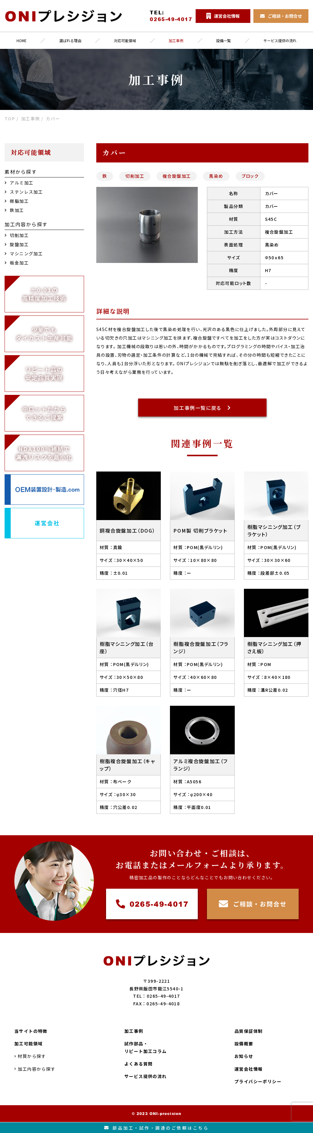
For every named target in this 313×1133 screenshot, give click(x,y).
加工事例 (176, 40)
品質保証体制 (248, 1031)
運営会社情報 (248, 1069)
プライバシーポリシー (258, 1081)
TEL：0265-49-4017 (156, 996)
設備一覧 (223, 40)
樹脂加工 (17, 201)
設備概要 (243, 1043)
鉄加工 (14, 210)
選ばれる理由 (70, 40)
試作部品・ (145, 1047)
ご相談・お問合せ (253, 904)
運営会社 (47, 523)
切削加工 (134, 176)
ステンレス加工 (24, 192)
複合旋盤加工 (177, 176)
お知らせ (243, 1056)
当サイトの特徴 (30, 1031)
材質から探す (30, 1056)
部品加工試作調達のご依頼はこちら (156, 1128)
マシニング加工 (24, 253)
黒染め (216, 176)
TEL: (171, 16)
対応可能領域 (125, 40)
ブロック (250, 176)
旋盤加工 (17, 244)
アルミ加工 (19, 183)
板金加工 (17, 263)
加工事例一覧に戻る (202, 407)
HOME (22, 40)
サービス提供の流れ (145, 1076)
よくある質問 (138, 1064)
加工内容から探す (35, 1069)
